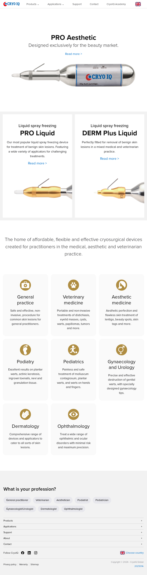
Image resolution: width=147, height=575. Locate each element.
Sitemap (35, 564)
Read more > (73, 54)
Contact (94, 4)
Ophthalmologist (73, 509)
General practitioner (17, 500)
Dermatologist (48, 509)
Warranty (23, 564)
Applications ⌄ (56, 4)
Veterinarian (42, 500)
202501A (139, 566)
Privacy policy (9, 564)
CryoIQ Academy (116, 4)
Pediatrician (101, 500)
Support (77, 4)
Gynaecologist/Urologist (19, 509)
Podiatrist (82, 500)
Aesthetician (63, 500)
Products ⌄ (32, 4)
